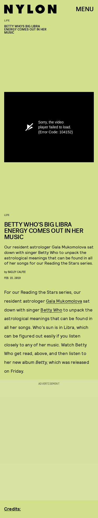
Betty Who (51, 309)
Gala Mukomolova (64, 300)
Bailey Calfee (17, 271)
